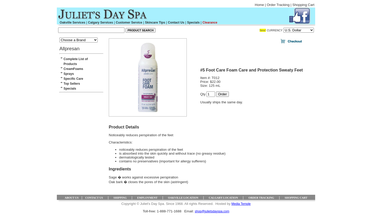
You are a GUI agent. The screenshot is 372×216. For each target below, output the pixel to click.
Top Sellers (72, 83)
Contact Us (176, 22)
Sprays (69, 74)
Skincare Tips (155, 22)
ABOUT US (72, 197)
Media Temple (241, 204)
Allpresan (69, 48)
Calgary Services (100, 22)
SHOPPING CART (296, 197)
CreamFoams (73, 69)
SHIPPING (120, 197)
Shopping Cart (303, 5)
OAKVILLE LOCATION (183, 197)
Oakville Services (72, 22)
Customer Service (129, 22)
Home (259, 5)
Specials (193, 22)
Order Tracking (278, 5)
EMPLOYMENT (147, 197)
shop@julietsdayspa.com (212, 211)
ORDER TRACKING (261, 197)
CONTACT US (94, 197)
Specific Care (73, 79)
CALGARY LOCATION (223, 197)
